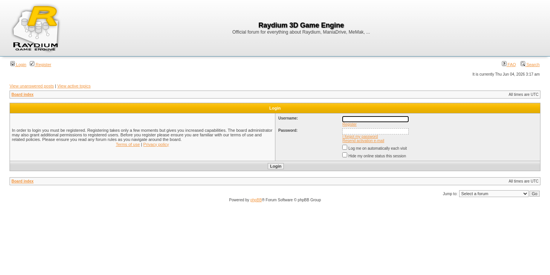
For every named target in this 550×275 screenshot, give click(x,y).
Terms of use (128, 144)
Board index (22, 94)
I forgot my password (360, 136)
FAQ (509, 64)
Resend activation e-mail (364, 141)
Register (40, 64)
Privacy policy (156, 144)
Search (530, 64)
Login (18, 64)
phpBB (256, 200)
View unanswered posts (32, 86)
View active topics (74, 86)
